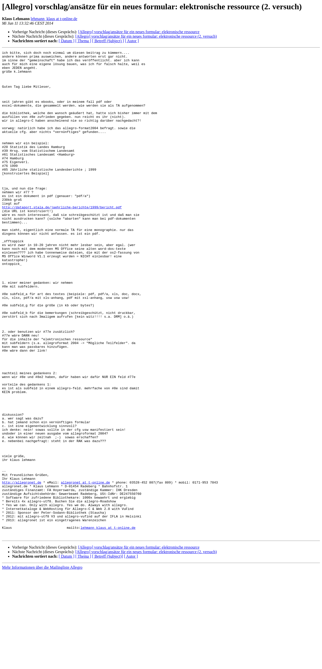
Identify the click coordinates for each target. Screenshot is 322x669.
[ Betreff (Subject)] (107, 653)
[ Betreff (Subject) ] (108, 41)
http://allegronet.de (21, 569)
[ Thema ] (83, 41)
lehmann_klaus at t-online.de (54, 19)
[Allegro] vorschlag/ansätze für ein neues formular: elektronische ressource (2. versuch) (146, 36)
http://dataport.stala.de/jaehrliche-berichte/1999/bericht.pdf (62, 238)
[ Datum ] (66, 41)
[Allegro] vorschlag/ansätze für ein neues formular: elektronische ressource (138, 32)
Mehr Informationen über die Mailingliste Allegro (42, 664)
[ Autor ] (132, 41)
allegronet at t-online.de (85, 569)
